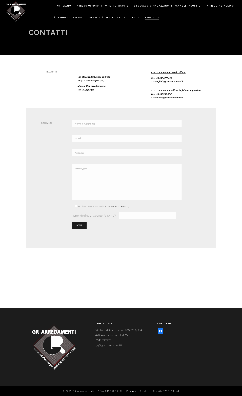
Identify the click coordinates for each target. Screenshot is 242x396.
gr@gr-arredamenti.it (95, 85)
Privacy (131, 391)
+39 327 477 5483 (163, 77)
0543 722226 (88, 89)
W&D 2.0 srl (171, 391)
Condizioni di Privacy (95, 206)
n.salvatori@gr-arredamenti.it (167, 97)
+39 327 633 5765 (163, 93)
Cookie (144, 391)
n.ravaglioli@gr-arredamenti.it (167, 81)
